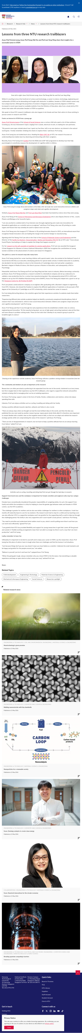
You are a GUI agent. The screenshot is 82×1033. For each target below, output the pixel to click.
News (33, 24)
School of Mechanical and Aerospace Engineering (34, 217)
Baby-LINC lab (44, 134)
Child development (9, 575)
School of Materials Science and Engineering (56, 237)
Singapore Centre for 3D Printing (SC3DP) (18, 281)
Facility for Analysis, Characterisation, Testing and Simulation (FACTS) (35, 240)
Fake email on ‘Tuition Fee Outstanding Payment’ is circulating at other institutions (37, 5)
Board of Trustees (47, 981)
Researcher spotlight (53, 579)
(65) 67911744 (9, 988)
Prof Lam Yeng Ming (35, 213)
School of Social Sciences (32, 122)
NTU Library (46, 988)
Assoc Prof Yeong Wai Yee (16, 213)
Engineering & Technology (28, 575)
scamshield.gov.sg (31, 7)
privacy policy (49, 1023)
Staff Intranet (46, 994)
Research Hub (20, 24)
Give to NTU (46, 1001)
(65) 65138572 (35, 982)
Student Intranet (47, 998)
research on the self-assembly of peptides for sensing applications (28, 246)
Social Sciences (37, 579)
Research (10, 24)
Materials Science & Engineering (52, 575)
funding (25, 141)
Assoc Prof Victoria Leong (10, 122)
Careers (4, 1014)
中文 (43, 985)
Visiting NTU (6, 1011)
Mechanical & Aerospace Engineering (15, 579)
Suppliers (45, 991)
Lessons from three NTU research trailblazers (55, 24)
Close (9, 1027)
